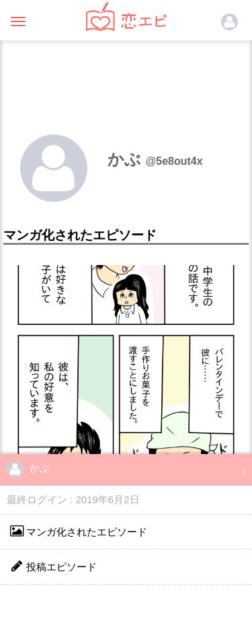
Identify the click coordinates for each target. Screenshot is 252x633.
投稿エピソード (53, 566)
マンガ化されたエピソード (78, 531)
